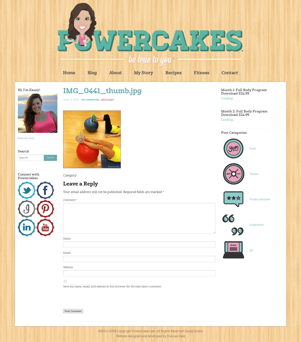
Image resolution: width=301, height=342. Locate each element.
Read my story (26, 138)
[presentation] (92, 299)
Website (68, 267)
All (251, 250)
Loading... (228, 98)
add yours (107, 99)
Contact (230, 73)
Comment (70, 200)
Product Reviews (260, 199)
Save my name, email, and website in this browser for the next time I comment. (112, 286)
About (115, 73)
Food (253, 148)
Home (69, 73)
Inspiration (257, 225)
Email (66, 253)
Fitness (201, 73)
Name (67, 238)
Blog (92, 73)
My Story (143, 73)
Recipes (173, 73)
